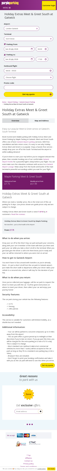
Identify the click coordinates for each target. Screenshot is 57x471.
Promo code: (9, 83)
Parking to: (10, 54)
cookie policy (41, 469)
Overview (15, 120)
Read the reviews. (18, 214)
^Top (28, 455)
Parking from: (12, 44)
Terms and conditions (28, 466)
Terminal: (8, 34)
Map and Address (42, 120)
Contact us (28, 461)
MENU (5, 8)
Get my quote (47, 365)
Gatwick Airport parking (26, 142)
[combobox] (20, 28)
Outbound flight (10, 66)
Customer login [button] (49, 5)
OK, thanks (51, 469)
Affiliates (28, 458)
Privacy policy (28, 463)
